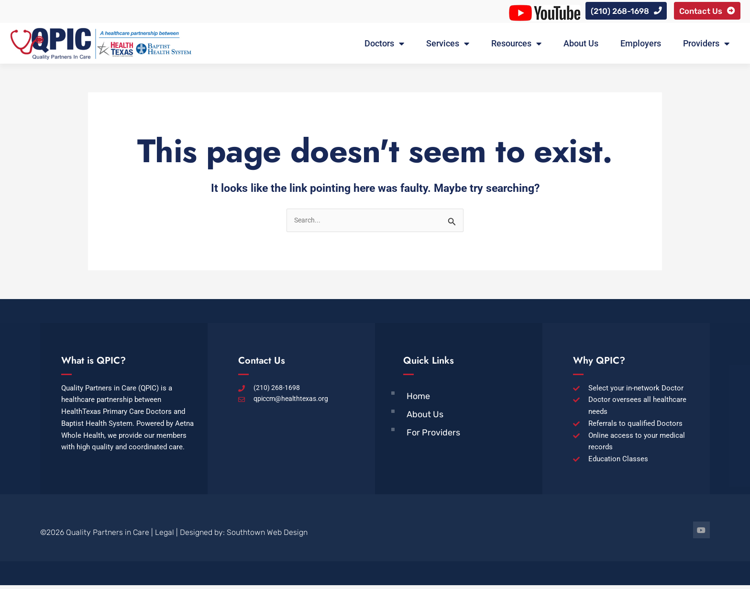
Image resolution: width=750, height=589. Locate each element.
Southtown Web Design (267, 536)
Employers (640, 46)
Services (447, 46)
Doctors (384, 46)
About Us (580, 46)
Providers (706, 46)
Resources (516, 46)
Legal (164, 536)
